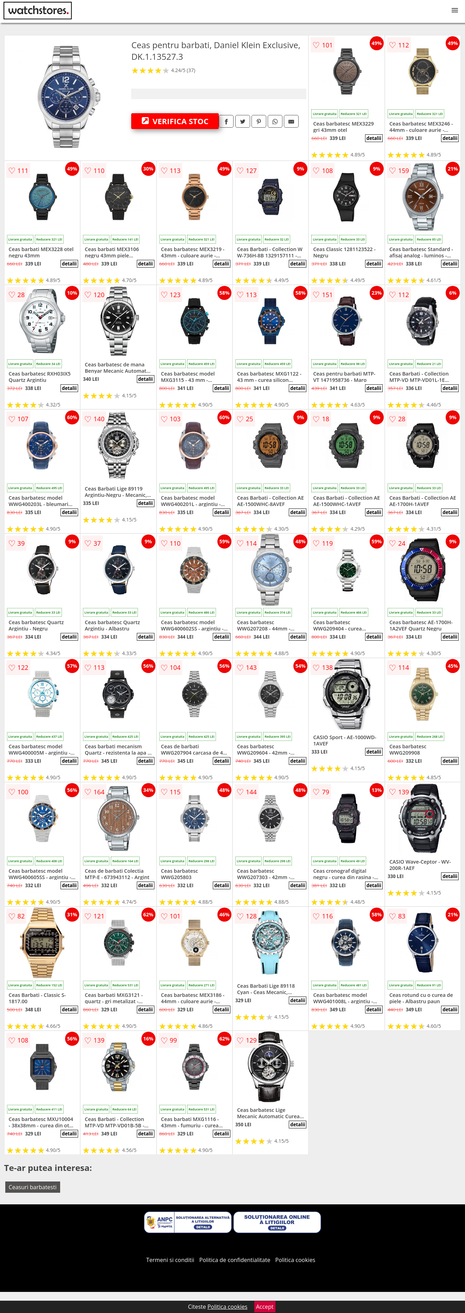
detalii (374, 138)
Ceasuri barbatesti (33, 1187)
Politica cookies (295, 1260)
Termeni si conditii (170, 1260)
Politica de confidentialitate (234, 1260)
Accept (265, 1307)
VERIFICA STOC (175, 121)
